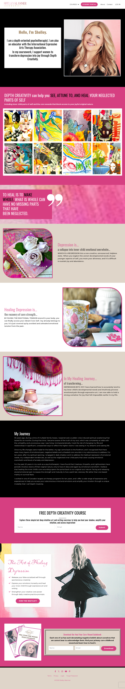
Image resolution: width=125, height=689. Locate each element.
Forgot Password (72, 681)
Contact (109, 4)
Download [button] (108, 653)
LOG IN (117, 4)
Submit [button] (102, 531)
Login (62, 681)
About (102, 4)
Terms (49, 681)
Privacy (56, 681)
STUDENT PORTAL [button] (88, 4)
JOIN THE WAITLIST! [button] (28, 606)
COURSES (73, 4)
